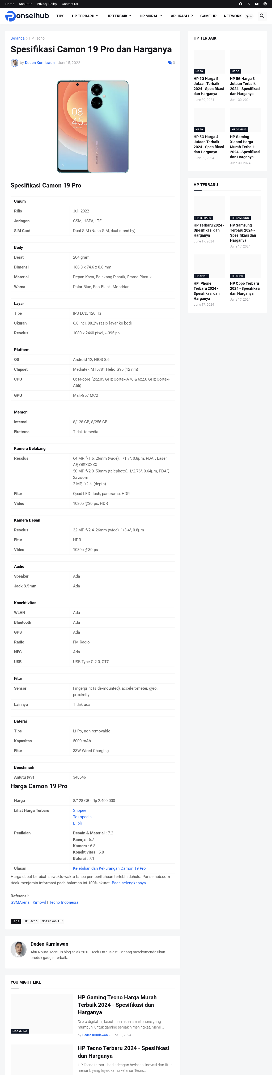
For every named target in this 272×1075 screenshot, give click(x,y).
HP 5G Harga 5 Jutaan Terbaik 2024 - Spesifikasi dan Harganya (209, 86)
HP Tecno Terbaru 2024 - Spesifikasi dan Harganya (123, 1052)
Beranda (18, 38)
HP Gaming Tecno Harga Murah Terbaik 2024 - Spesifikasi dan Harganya (117, 1005)
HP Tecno (37, 38)
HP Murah (149, 16)
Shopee (79, 810)
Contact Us (70, 4)
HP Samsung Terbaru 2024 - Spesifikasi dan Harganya (243, 232)
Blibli (77, 823)
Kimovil (39, 902)
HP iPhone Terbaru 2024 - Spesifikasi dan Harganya (207, 291)
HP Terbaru (83, 16)
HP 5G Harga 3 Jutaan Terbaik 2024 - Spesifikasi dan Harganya (245, 86)
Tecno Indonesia (63, 902)
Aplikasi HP (182, 16)
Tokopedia (82, 816)
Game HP (208, 16)
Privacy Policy (47, 4)
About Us (25, 4)
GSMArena (20, 902)
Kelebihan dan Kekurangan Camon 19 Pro (109, 868)
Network (233, 16)
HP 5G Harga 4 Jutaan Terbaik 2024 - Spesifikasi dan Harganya (209, 144)
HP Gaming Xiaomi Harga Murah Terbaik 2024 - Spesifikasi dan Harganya (245, 147)
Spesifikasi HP (52, 921)
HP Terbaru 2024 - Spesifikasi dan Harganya (209, 230)
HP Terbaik (117, 16)
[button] (249, 16)
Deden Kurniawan (49, 944)
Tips (60, 16)
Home (9, 4)
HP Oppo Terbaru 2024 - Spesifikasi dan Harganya (245, 288)
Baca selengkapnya (129, 883)
